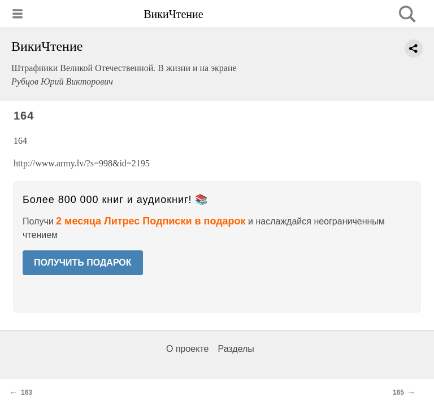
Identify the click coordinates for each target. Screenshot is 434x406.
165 (398, 392)
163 (26, 392)
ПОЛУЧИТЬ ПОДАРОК (83, 262)
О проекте (187, 349)
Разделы (236, 349)
